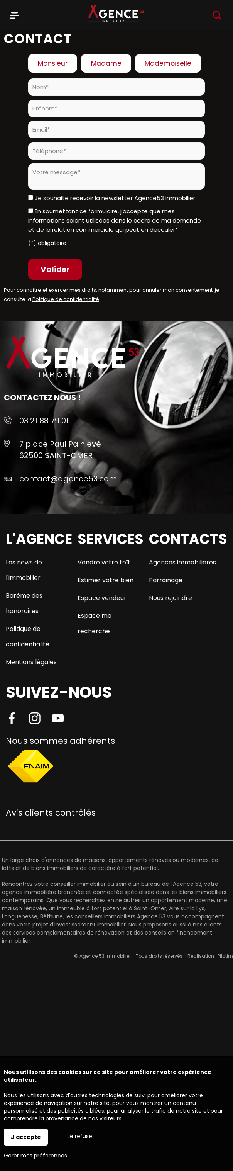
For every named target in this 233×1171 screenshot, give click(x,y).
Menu (14, 14)
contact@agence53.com (68, 478)
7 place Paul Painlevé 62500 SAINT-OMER (60, 449)
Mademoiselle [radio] (168, 63)
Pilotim (225, 956)
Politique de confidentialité (65, 299)
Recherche (217, 15)
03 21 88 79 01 (44, 420)
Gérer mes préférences (35, 1155)
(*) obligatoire (47, 243)
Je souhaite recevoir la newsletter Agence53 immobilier (115, 198)
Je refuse (79, 1136)
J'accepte (26, 1137)
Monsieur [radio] (53, 63)
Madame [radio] (106, 63)
